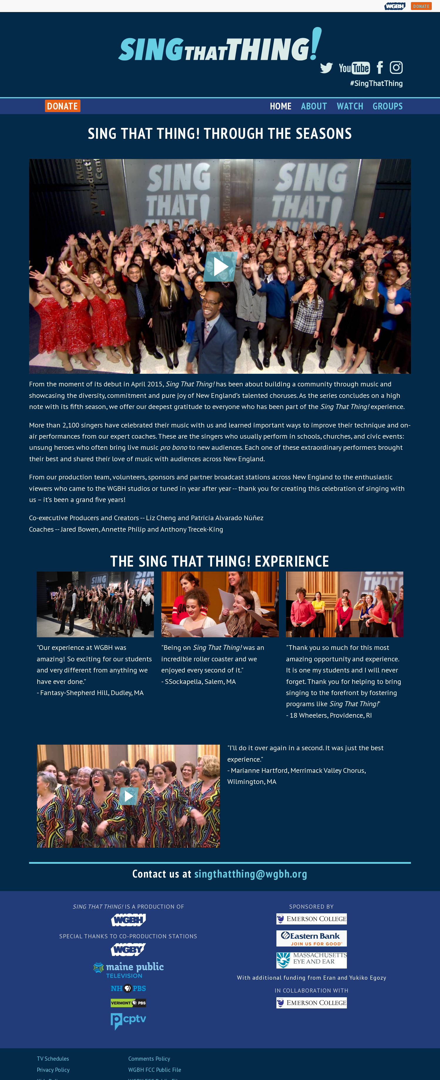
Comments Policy (149, 1058)
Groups (388, 106)
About (314, 106)
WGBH (395, 6)
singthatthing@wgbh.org (251, 873)
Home (281, 106)
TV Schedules (53, 1058)
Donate (62, 106)
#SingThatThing (376, 83)
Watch (350, 106)
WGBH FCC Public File (154, 1069)
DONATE (421, 6)
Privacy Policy (53, 1069)
